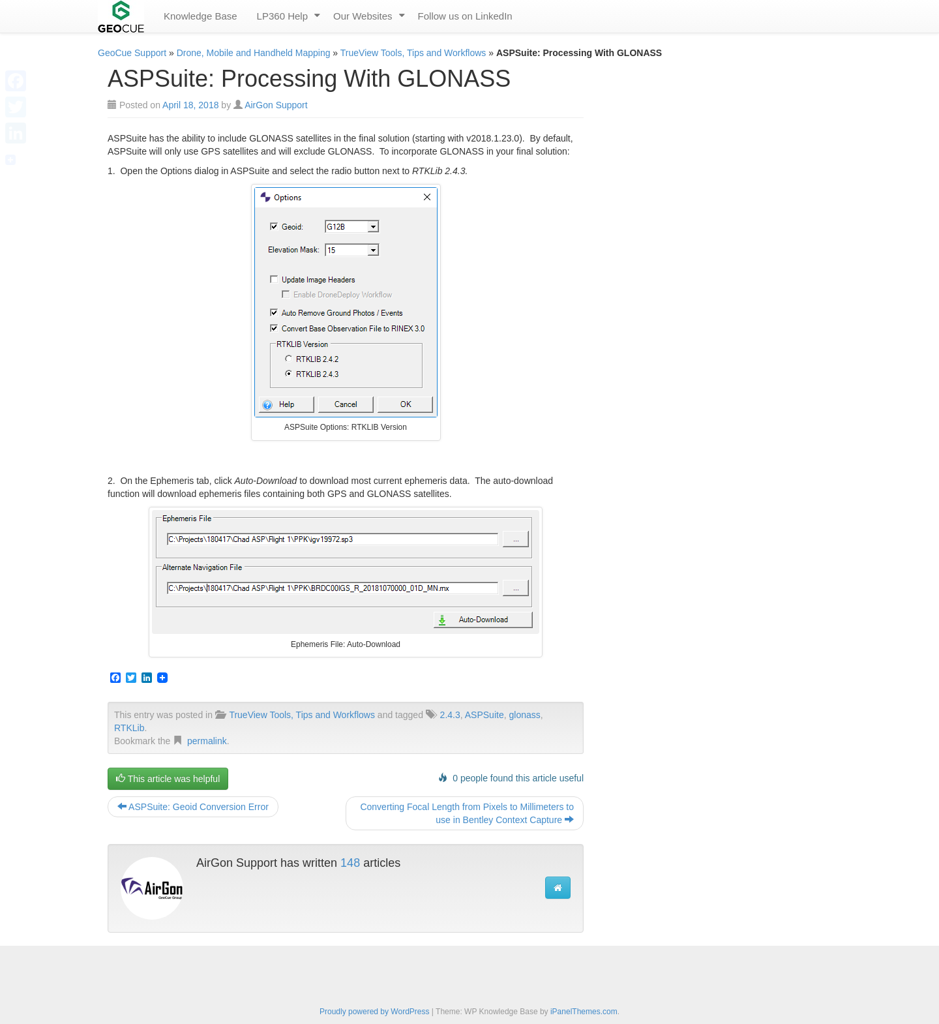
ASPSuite (484, 715)
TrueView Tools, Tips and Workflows (413, 53)
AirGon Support (276, 105)
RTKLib (129, 728)
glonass (524, 715)
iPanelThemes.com (584, 1011)
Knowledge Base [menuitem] (200, 16)
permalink (207, 741)
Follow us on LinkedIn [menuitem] (465, 16)
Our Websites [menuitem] (363, 16)
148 (350, 862)
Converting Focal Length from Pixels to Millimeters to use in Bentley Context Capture (467, 813)
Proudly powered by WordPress (375, 1011)
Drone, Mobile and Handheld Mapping (254, 53)
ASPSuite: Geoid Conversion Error (193, 807)
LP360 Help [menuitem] (282, 16)
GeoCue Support (132, 53)
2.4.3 (450, 715)
